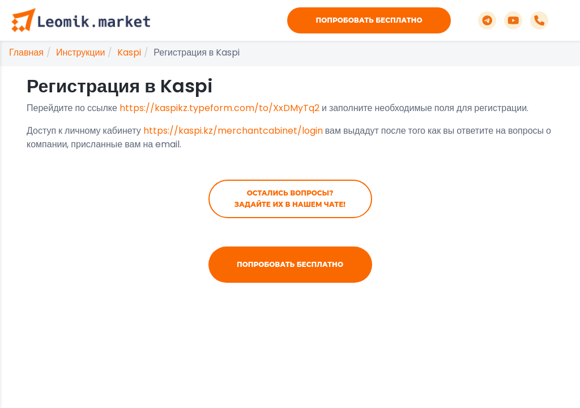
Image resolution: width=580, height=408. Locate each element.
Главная (26, 52)
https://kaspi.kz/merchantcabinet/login (233, 130)
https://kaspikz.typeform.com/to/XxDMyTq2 (219, 107)
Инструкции (80, 52)
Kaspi (129, 52)
